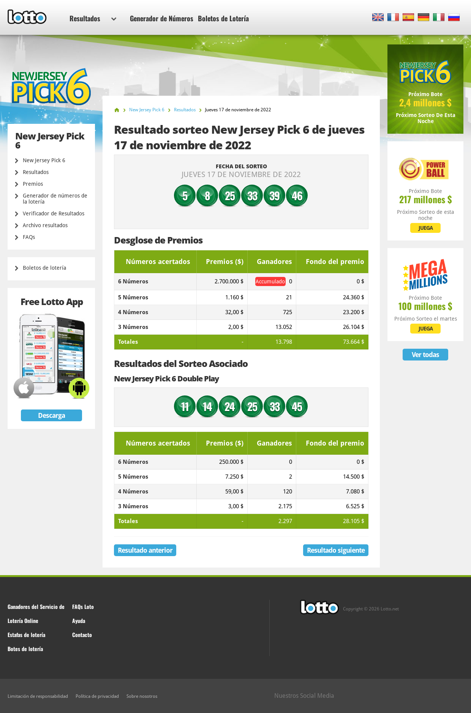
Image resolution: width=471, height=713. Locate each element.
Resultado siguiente (336, 550)
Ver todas (425, 355)
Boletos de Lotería (223, 18)
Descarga (51, 415)
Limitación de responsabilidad (38, 696)
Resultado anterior (145, 550)
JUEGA (426, 228)
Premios (33, 184)
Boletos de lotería (44, 268)
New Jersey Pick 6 (44, 160)
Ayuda (78, 620)
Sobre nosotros (141, 696)
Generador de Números (161, 18)
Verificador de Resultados (53, 213)
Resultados (93, 18)
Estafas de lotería (26, 635)
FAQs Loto (83, 606)
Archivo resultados (45, 225)
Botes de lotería (25, 649)
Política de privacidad (97, 696)
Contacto (82, 635)
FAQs (29, 237)
